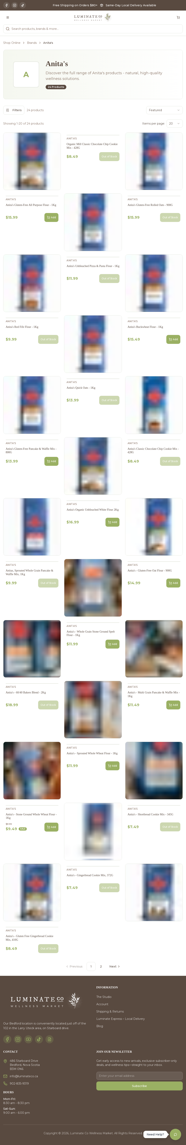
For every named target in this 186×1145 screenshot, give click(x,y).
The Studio (104, 997)
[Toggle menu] (7, 17)
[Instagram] (14, 5)
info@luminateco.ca (24, 1076)
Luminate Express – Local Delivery (120, 1019)
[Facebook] (6, 5)
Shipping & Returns (110, 1011)
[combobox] (164, 110)
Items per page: (153, 123)
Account (102, 1004)
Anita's (72, 138)
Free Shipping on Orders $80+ (75, 5)
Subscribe (139, 1086)
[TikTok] (22, 5)
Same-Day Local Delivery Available (131, 5)
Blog (99, 1026)
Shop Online (11, 43)
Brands (32, 43)
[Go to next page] (114, 966)
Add (51, 217)
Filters (14, 110)
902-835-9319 (19, 1083)
